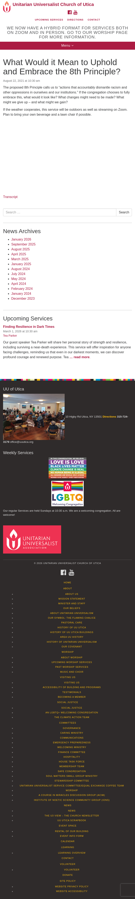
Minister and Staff (71, 603)
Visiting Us (68, 677)
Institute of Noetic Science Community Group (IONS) (72, 800)
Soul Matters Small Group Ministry (72, 776)
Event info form (72, 836)
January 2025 (21, 264)
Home (67, 582)
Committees (67, 723)
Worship (68, 652)
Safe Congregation (72, 771)
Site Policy (68, 881)
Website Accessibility (71, 891)
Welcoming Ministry (71, 747)
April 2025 (18, 254)
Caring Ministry (71, 733)
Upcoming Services (49, 19)
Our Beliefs (71, 608)
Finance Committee (72, 752)
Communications (72, 738)
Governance (72, 728)
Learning (67, 847)
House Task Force (72, 761)
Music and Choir (72, 672)
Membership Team (71, 766)
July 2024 (18, 274)
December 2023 (23, 298)
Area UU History (72, 637)
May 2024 (18, 279)
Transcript (10, 197)
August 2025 (20, 249)
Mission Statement (71, 598)
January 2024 (21, 293)
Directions (75, 19)
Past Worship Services (71, 667)
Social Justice (67, 702)
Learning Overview (72, 853)
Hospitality (72, 757)
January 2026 (21, 239)
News (68, 805)
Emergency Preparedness (72, 742)
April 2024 (18, 283)
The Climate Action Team (71, 717)
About (67, 588)
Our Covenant (72, 646)
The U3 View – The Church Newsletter (72, 815)
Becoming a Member (72, 697)
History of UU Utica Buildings (71, 632)
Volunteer (67, 864)
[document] (67, 212)
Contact (94, 19)
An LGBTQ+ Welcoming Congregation (72, 712)
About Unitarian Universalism (71, 613)
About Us (71, 594)
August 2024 (20, 269)
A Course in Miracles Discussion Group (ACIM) (72, 795)
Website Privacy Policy (72, 886)
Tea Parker (10, 335)
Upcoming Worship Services (71, 662)
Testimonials (71, 692)
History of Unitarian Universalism (72, 642)
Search (124, 212)
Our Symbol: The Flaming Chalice (72, 618)
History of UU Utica (71, 627)
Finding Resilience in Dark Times (28, 326)
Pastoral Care (71, 622)
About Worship (71, 657)
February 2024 (22, 288)
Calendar (67, 841)
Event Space (68, 825)
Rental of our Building (71, 831)
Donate (68, 875)
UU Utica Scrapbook (71, 820)
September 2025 (23, 244)
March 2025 (20, 259)
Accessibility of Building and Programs (72, 687)
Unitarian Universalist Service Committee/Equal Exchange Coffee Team (72, 785)
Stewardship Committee (72, 780)
